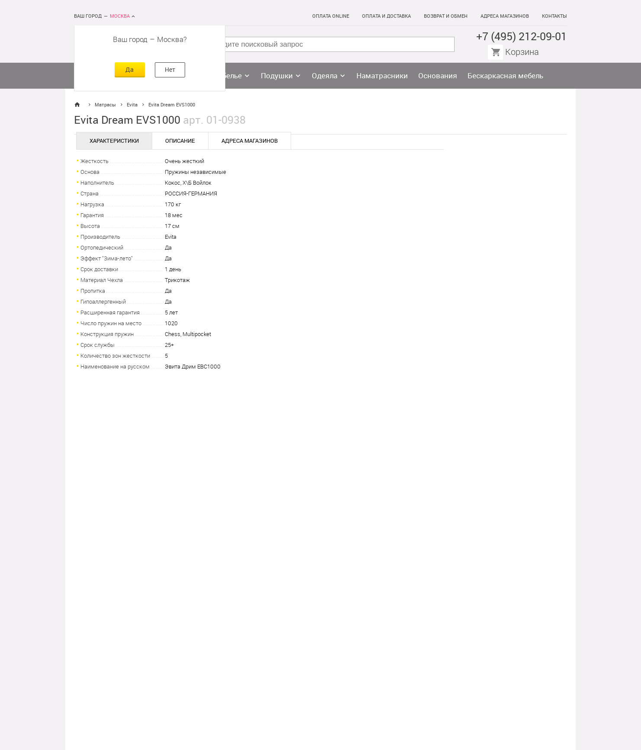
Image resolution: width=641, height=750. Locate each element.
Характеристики (114, 141)
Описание (180, 141)
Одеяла (324, 75)
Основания (437, 75)
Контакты (554, 16)
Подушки (277, 75)
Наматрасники (382, 75)
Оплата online (330, 16)
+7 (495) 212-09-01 (521, 36)
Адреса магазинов (505, 16)
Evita (132, 105)
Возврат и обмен (446, 16)
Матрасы (105, 105)
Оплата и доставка (386, 16)
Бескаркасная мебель (505, 75)
